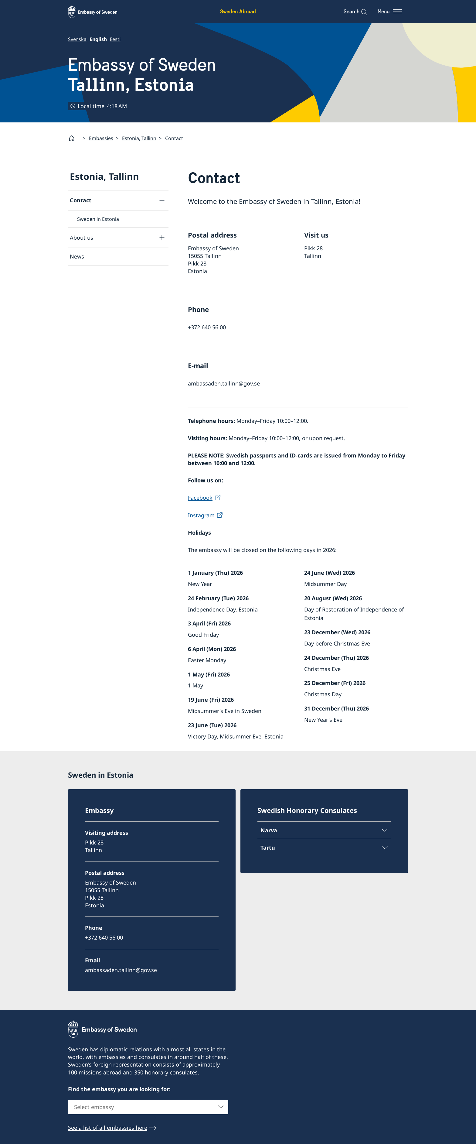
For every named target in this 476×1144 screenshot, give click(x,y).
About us (81, 237)
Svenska (77, 39)
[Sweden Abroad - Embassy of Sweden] (98, 11)
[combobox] (148, 1107)
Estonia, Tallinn (139, 138)
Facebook (200, 498)
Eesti (115, 39)
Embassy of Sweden (142, 74)
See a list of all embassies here (107, 1128)
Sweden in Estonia (98, 219)
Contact (80, 200)
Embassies (101, 138)
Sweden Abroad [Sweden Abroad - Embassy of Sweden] (238, 11)
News (77, 256)
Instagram (201, 515)
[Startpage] (74, 138)
